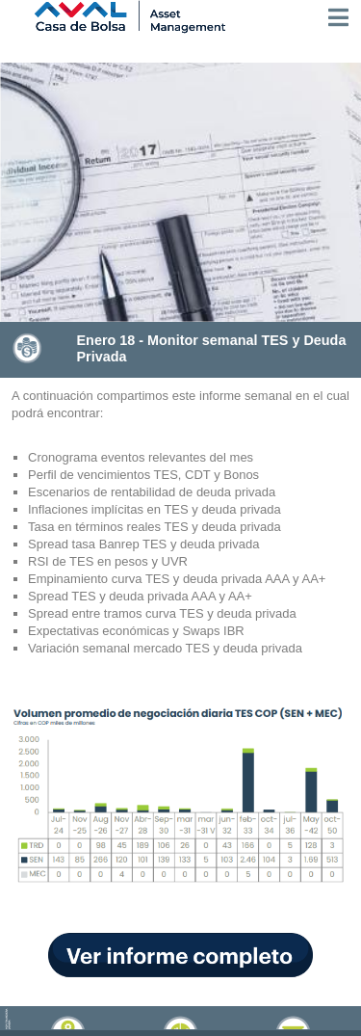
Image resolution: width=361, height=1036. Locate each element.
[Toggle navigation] (338, 17)
